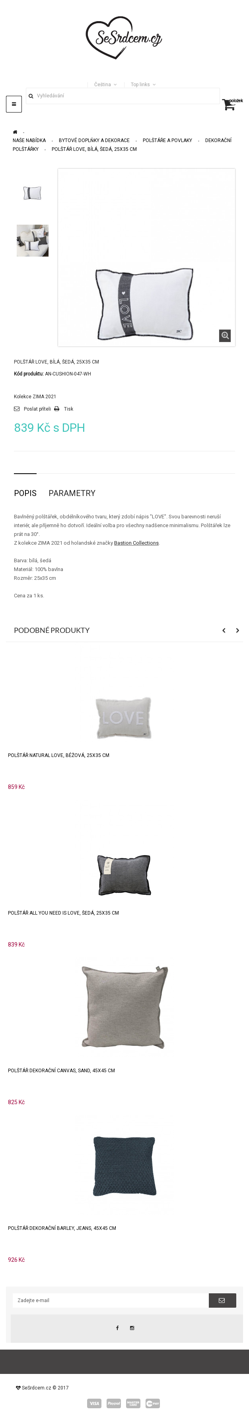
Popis (25, 493)
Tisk (68, 409)
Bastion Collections (136, 543)
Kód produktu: (29, 374)
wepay (153, 1403)
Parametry (72, 493)
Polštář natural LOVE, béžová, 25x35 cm (58, 755)
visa (94, 1403)
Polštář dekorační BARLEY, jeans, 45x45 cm (62, 1228)
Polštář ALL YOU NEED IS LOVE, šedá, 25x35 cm (63, 913)
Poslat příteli (37, 409)
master (133, 1403)
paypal (114, 1403)
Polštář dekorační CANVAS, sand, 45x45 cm (61, 1070)
